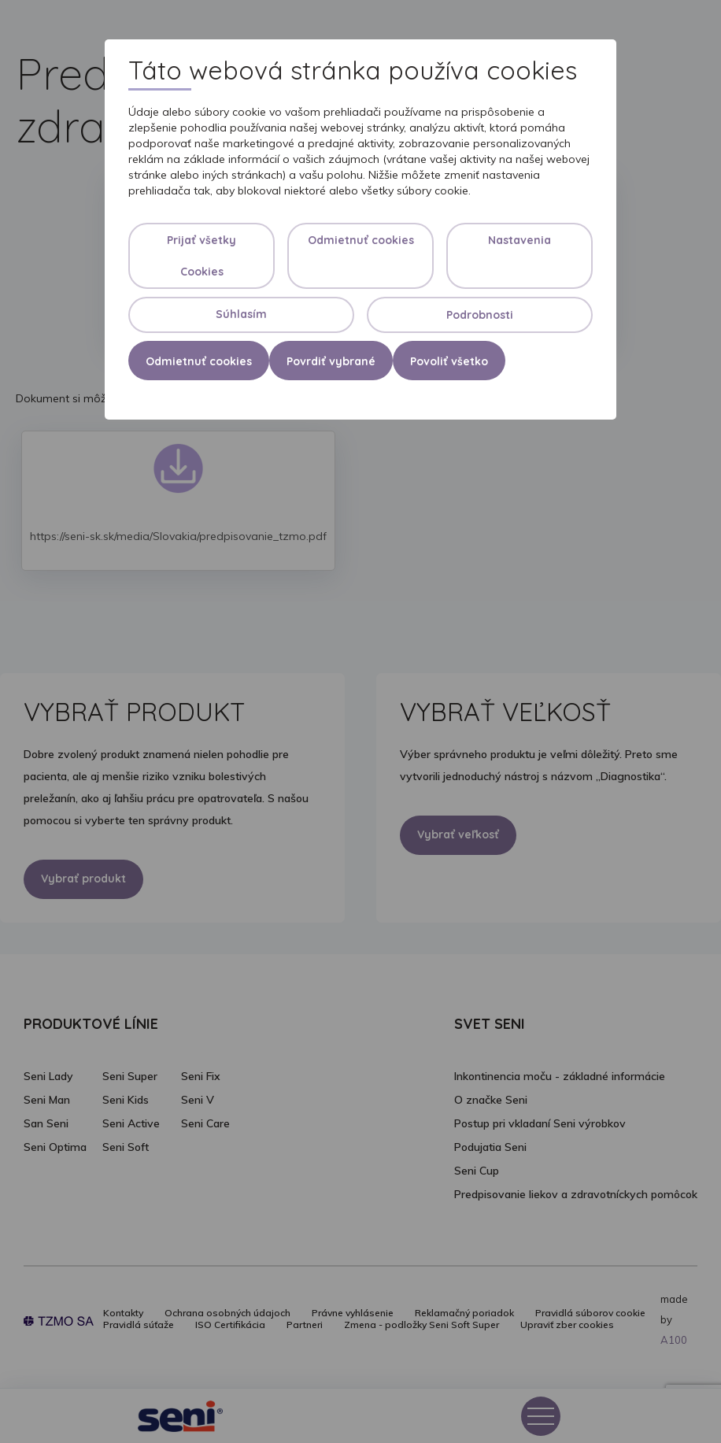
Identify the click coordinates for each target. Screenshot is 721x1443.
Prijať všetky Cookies (201, 256)
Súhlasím (241, 314)
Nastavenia (519, 240)
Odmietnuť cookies (361, 240)
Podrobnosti (479, 315)
